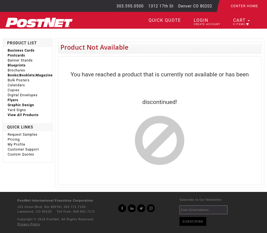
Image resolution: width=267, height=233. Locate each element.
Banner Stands (20, 60)
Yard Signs (17, 110)
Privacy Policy (28, 224)
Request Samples (23, 134)
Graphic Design (21, 105)
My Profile (16, 144)
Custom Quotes (21, 154)
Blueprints (17, 65)
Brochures (16, 70)
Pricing (14, 139)
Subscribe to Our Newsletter (200, 199)
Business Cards (21, 50)
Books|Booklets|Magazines (30, 75)
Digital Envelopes (23, 95)
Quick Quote (165, 20)
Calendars (16, 85)
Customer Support (23, 149)
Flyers (13, 100)
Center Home (244, 6)
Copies (14, 90)
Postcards (16, 55)
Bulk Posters (19, 80)
